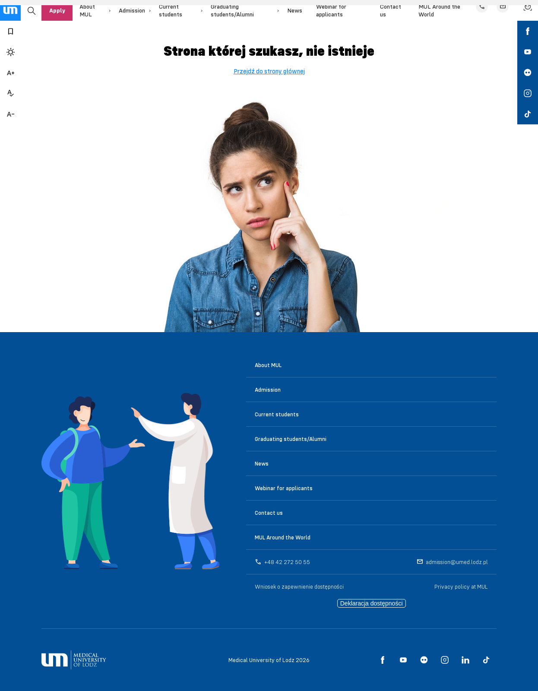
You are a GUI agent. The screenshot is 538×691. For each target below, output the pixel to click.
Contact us (269, 512)
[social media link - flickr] (527, 72)
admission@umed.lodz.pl (457, 561)
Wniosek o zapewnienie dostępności (299, 586)
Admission (132, 10)
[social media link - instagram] (527, 93)
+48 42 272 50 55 (287, 561)
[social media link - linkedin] (465, 660)
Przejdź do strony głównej (269, 71)
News (294, 10)
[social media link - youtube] (527, 51)
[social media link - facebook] (527, 31)
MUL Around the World (282, 537)
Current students (277, 414)
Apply (57, 10)
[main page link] (10, 10)
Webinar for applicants (284, 488)
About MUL (268, 364)
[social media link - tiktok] (527, 114)
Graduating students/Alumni (290, 438)
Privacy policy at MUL (461, 586)
